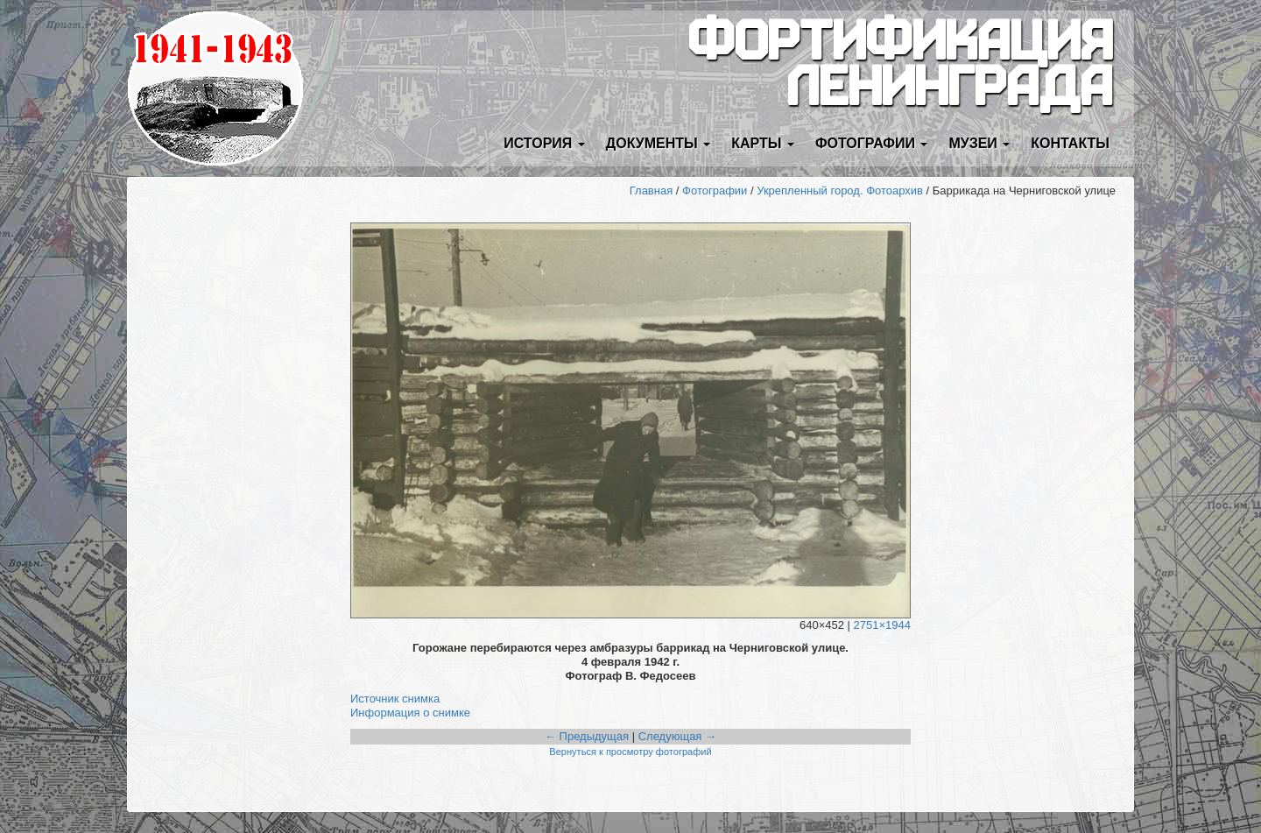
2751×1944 (882, 625)
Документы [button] (658, 143)
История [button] (544, 143)
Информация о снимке (410, 712)
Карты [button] (762, 143)
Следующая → (677, 736)
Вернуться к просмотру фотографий (630, 751)
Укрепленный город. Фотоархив (840, 190)
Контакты (1070, 143)
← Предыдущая (587, 736)
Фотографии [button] (871, 143)
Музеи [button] (979, 143)
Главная (651, 190)
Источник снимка (395, 698)
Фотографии (714, 190)
